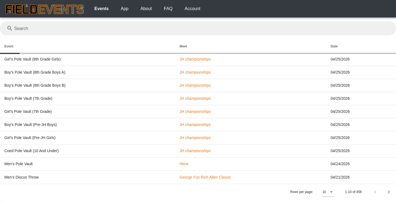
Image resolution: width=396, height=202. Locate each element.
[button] (328, 192)
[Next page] (389, 192)
